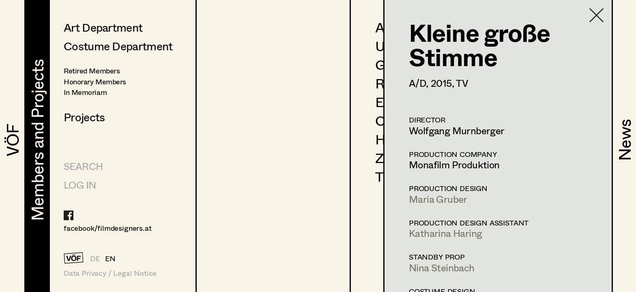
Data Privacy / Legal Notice (110, 273)
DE (95, 258)
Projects (84, 117)
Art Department (103, 27)
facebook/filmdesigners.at (108, 228)
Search (83, 166)
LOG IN (80, 184)
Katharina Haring (445, 232)
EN (110, 258)
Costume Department (118, 46)
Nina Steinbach (442, 267)
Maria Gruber (438, 198)
